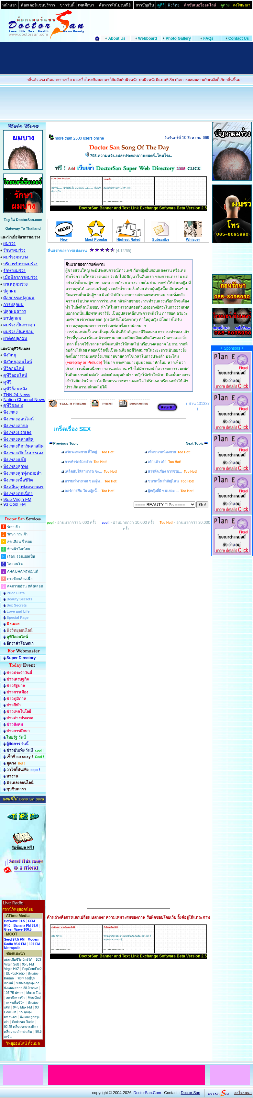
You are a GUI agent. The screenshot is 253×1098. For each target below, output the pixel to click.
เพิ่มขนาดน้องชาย (169, 452)
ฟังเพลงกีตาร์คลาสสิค (23, 446)
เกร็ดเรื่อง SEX (72, 429)
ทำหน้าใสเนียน (18, 549)
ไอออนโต (15, 564)
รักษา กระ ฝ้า (17, 534)
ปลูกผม (9, 291)
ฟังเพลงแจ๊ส (14, 459)
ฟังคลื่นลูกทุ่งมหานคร (23, 486)
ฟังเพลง (10, 412)
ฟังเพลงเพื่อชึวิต (18, 480)
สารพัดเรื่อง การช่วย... (172, 471)
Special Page (17, 617)
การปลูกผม (13, 304)
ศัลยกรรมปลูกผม (18, 297)
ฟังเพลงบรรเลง (17, 432)
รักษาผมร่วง (14, 250)
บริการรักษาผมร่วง (20, 263)
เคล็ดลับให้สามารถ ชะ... (91, 471)
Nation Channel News (24, 399)
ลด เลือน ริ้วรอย (19, 542)
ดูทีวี (7, 382)
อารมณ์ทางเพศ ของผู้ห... (91, 481)
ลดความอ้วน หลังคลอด (25, 586)
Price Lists (15, 593)
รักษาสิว (13, 527)
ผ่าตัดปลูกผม (15, 338)
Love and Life (17, 611)
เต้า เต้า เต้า (164, 462)
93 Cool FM (14, 504)
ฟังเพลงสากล (15, 425)
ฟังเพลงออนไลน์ (18, 419)
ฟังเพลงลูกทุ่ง (15, 466)
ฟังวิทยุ (9, 355)
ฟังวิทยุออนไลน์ (17, 361)
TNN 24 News (16, 394)
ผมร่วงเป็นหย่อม (18, 331)
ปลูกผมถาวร (14, 311)
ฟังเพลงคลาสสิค (18, 439)
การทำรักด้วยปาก (86, 462)
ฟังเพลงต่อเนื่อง (18, 493)
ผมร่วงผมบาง (15, 257)
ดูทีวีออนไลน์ (15, 375)
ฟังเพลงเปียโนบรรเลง (23, 452)
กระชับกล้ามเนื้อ (20, 579)
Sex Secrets (16, 605)
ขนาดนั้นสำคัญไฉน (171, 481)
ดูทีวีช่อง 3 (13, 405)
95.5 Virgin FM (17, 499)
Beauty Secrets (19, 599)
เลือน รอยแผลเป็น (21, 556)
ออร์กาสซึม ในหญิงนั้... (90, 491)
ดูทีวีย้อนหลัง (15, 388)
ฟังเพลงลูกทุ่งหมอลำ (22, 473)
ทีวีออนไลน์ (13, 368)
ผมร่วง (9, 243)
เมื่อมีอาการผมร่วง (20, 277)
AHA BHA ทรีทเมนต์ (22, 571)
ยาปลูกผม (12, 318)
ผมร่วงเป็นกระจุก (19, 324)
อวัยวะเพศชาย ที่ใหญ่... (90, 452)
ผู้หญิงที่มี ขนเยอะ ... (170, 491)
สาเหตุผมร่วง (15, 284)
